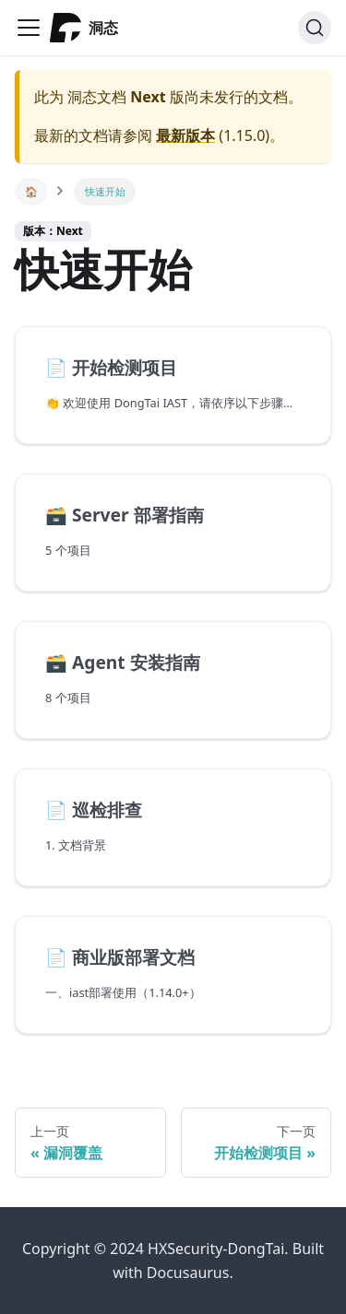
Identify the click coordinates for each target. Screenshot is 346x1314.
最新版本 (185, 135)
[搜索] (314, 27)
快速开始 (105, 191)
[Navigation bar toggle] (28, 27)
